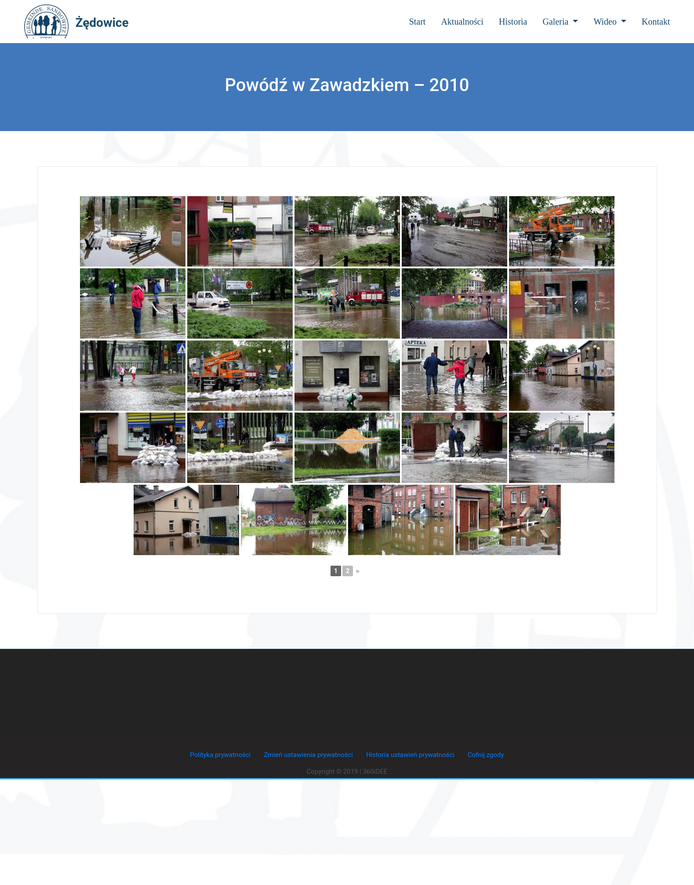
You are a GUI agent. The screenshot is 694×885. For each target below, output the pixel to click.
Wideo (609, 21)
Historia (513, 21)
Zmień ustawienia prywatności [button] (308, 755)
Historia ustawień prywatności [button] (410, 755)
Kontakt (656, 21)
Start (417, 21)
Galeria (560, 21)
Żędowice (102, 22)
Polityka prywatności (220, 755)
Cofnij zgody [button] (486, 755)
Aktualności (462, 21)
